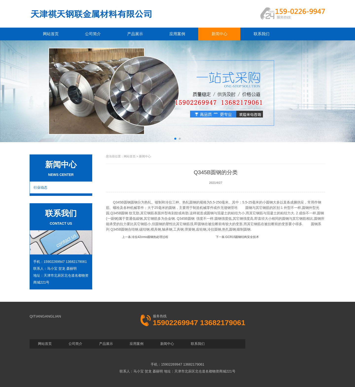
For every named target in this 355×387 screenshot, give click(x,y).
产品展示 (135, 34)
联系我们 (261, 34)
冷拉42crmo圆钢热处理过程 (150, 237)
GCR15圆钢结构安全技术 (242, 237)
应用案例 (177, 34)
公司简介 (93, 34)
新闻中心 (219, 34)
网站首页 (51, 34)
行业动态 (40, 187)
